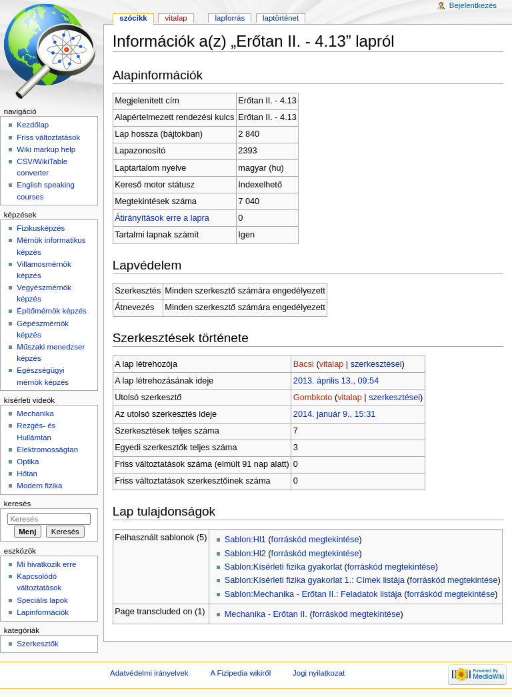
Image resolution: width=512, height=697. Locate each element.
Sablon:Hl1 (245, 539)
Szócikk (133, 18)
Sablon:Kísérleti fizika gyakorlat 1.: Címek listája (315, 580)
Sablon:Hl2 (245, 553)
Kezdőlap (33, 125)
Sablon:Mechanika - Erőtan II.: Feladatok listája (313, 594)
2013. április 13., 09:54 (336, 381)
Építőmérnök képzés (51, 311)
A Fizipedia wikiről (240, 673)
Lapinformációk (43, 612)
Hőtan (27, 474)
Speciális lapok (42, 600)
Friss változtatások (48, 137)
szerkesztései (376, 364)
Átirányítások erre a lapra (162, 218)
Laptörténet (281, 18)
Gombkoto (313, 397)
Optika (28, 462)
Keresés (17, 504)
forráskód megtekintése (315, 539)
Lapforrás (230, 18)
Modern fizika (39, 486)
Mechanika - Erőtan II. (266, 614)
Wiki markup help (46, 149)
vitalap (331, 364)
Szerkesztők (37, 644)
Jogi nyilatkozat (319, 673)
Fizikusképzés (41, 228)
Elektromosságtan (47, 450)
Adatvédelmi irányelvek (149, 673)
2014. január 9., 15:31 (334, 414)
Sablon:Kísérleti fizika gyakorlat (283, 567)
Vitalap (176, 18)
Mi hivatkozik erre (46, 564)
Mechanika (35, 414)
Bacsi (303, 364)
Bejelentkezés (473, 5)
